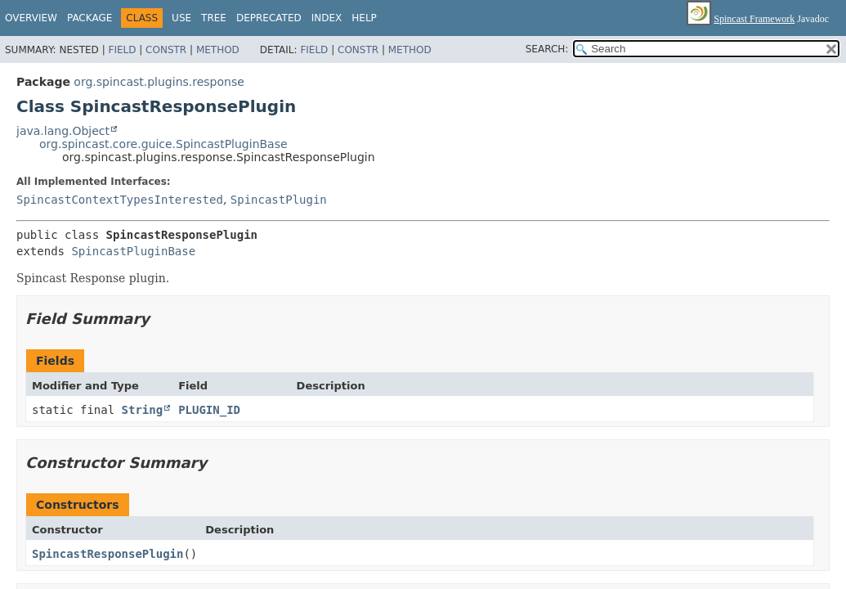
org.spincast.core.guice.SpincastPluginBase (163, 144)
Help (364, 18)
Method (217, 50)
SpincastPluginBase (133, 251)
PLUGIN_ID (209, 409)
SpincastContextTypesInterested (119, 199)
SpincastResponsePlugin (107, 553)
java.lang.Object (63, 130)
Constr (165, 50)
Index (326, 18)
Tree (213, 18)
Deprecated (269, 18)
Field (122, 50)
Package (89, 18)
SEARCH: (547, 49)
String (142, 409)
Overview (31, 18)
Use (181, 18)
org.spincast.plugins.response (159, 81)
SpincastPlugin (279, 199)
